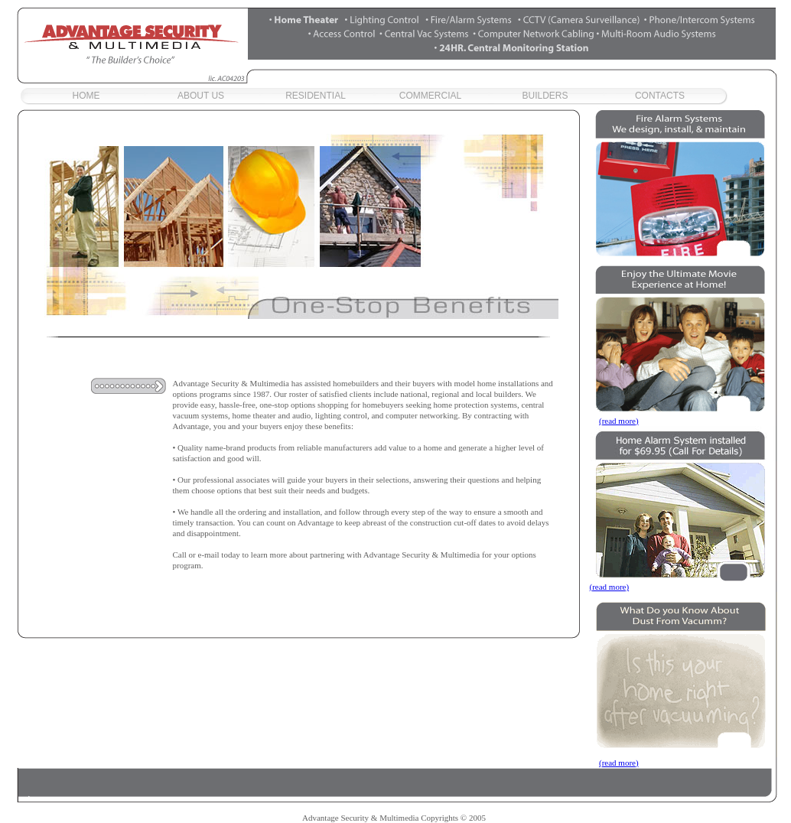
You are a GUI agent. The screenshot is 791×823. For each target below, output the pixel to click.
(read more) (619, 420)
